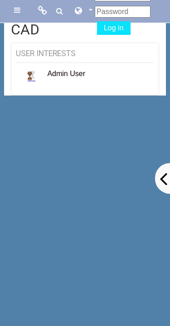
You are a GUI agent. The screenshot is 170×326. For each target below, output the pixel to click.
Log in (114, 28)
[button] (82, 11)
